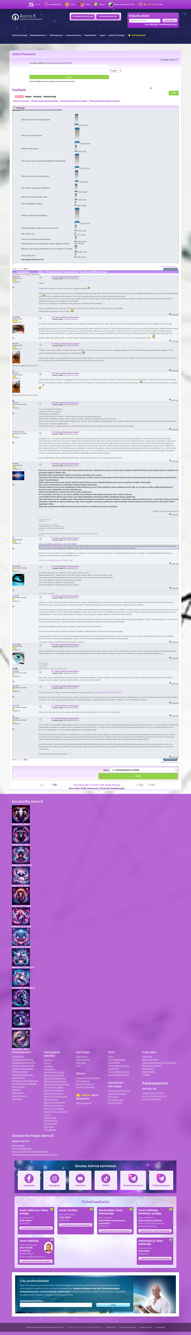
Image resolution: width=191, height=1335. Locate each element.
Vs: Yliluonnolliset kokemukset (65, 277)
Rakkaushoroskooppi (22, 1074)
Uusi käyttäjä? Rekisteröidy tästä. (161, 24)
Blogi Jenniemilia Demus (56, 1084)
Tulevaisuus (55, 35)
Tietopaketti (50, 1117)
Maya (72, 4)
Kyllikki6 (16, 317)
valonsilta (16, 644)
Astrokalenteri (83, 17)
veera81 (15, 596)
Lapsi (102, 35)
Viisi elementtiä (115, 1099)
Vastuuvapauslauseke (127, 1327)
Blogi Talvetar (51, 1099)
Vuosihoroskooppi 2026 (23, 1062)
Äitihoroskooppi (20, 1071)
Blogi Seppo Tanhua (54, 1072)
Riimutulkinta (83, 1081)
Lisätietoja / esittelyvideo (36, 1228)
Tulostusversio (170, 269)
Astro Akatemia (83, 1103)
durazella (16, 566)
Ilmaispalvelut (38, 35)
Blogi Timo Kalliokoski (55, 1078)
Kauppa (146, 1074)
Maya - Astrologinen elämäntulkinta (30, 1151)
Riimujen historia (84, 1084)
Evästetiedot (160, 1327)
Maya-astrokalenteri (22, 1148)
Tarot (87, 4)
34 (28, 269)
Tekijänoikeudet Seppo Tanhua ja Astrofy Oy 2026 (45, 1327)
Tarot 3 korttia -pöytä (118, 1074)
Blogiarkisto (148, 1068)
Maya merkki (18, 1086)
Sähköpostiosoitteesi (31, 1301)
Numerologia (55, 4)
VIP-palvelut (137, 35)
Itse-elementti (115, 1103)
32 (22, 269)
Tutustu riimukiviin (85, 1087)
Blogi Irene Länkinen (54, 1102)
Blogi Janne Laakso (53, 1087)
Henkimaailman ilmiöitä (73, 101)
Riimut (102, 4)
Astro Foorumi (23, 54)
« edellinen (164, 266)
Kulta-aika (153, 4)
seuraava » (173, 266)
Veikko (15, 463)
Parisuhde (90, 35)
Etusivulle (17, 1099)
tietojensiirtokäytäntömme (58, 1295)
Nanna (15, 402)
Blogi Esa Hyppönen (54, 1090)
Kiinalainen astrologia (124, 4)
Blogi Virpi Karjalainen (55, 1081)
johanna (16, 276)
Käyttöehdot (111, 1327)
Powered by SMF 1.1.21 (83, 785)
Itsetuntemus (73, 35)
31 (20, 269)
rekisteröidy (67, 63)
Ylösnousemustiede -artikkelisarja (159, 1062)
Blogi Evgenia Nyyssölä (55, 1096)
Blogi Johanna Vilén (54, 1075)
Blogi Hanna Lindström (55, 1111)
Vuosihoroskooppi (117, 1093)
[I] (13, 538)
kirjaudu (56, 63)
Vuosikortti (113, 1068)
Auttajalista (17, 1093)
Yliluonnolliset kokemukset (104, 101)
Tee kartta (49, 1126)
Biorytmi (48, 1060)
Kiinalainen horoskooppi (24, 1083)
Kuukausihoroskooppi (23, 1059)
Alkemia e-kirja (19, 1096)
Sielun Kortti (114, 1062)
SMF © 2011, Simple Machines (107, 785)
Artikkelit (16, 1090)
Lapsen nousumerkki (22, 1068)
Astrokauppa (107, 17)
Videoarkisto (148, 1071)
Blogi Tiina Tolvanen (54, 1108)
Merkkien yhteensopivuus (25, 1081)
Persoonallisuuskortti (118, 1065)
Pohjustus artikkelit (152, 1065)
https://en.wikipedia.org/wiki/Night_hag (56, 560)
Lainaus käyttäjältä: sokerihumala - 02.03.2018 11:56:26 (58, 544)
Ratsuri (15, 343)
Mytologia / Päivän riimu (88, 1078)
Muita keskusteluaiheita (44, 101)
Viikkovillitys (18, 1056)
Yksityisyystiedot (145, 1327)
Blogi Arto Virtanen (53, 1105)
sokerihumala (18, 432)
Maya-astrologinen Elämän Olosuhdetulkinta (34, 1154)
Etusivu (37, 4)
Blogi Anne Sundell (53, 1093)
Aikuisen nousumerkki (23, 1065)
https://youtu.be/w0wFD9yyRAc (108, 692)
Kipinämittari (18, 1077)
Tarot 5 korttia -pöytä (118, 1071)
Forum (47, 1114)
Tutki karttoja (19, 35)
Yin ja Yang (113, 1096)
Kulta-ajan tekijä (150, 1059)
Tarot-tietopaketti (117, 1059)
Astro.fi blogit (116, 35)
